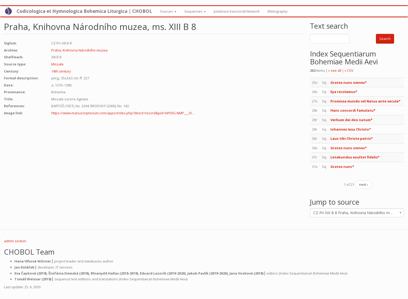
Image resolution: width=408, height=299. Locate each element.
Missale (57, 64)
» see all (334, 70)
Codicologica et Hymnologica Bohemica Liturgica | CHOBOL (84, 11)
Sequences (195, 11)
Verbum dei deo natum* (351, 119)
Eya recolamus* (343, 91)
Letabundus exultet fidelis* (355, 157)
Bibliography (278, 11)
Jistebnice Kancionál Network (237, 11)
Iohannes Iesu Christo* (350, 129)
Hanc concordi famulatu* (352, 110)
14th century (61, 71)
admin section (15, 241)
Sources (168, 11)
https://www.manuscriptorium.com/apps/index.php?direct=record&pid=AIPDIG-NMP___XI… (123, 113)
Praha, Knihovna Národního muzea (79, 50)
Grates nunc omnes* (348, 82)
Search (385, 38)
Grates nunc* (342, 166)
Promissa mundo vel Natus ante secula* (365, 101)
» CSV (349, 70)
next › (363, 184)
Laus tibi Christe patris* (351, 138)
